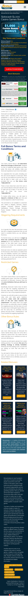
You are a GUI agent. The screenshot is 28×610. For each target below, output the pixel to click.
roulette (14, 449)
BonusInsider (6, 440)
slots (18, 449)
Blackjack (8, 569)
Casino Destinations (12, 581)
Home (2, 11)
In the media (17, 585)
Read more (7, 397)
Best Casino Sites (8, 11)
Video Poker (9, 572)
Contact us (10, 585)
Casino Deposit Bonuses (17, 11)
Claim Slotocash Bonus (14, 69)
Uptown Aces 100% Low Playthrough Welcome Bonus (7, 406)
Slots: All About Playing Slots (13, 566)
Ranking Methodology (12, 583)
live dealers (12, 451)
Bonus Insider (17, 591)
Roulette (19, 569)
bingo (23, 444)
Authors (21, 583)
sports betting (15, 444)
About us (21, 581)
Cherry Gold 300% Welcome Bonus (21, 368)
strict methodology (21, 80)
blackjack (22, 449)
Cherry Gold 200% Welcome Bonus (7, 368)
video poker (6, 451)
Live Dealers (9, 574)
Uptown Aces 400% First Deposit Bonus (21, 405)
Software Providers (12, 577)
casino (8, 444)
